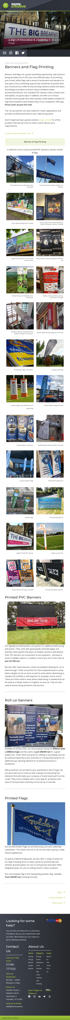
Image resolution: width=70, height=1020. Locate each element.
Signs (60, 892)
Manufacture (33, 963)
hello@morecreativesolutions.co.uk (19, 1006)
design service (44, 120)
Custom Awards (56, 897)
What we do (57, 903)
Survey (30, 956)
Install (30, 966)
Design (30, 959)
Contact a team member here (18, 133)
